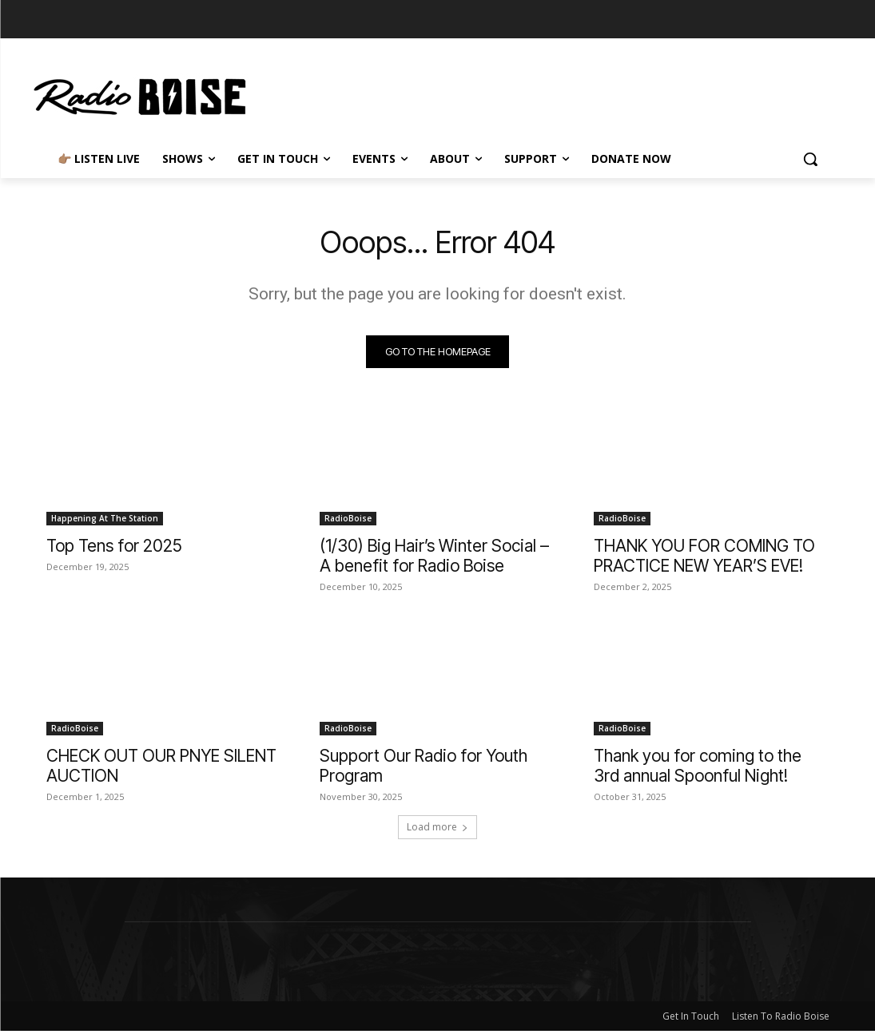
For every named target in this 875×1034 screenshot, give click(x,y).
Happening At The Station (104, 520)
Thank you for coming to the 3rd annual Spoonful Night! (697, 769)
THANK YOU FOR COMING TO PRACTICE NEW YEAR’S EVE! (704, 558)
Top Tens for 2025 (114, 548)
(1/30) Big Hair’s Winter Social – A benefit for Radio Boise (434, 558)
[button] (810, 159)
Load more (437, 830)
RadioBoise (348, 520)
